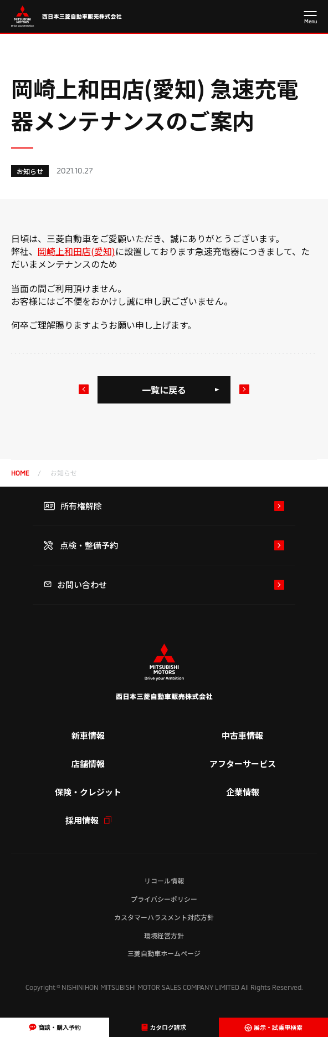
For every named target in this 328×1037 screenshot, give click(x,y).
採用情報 (88, 820)
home (20, 473)
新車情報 (88, 735)
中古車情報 (242, 735)
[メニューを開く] (310, 18)
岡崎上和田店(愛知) (76, 251)
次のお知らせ (243, 389)
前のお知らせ (83, 389)
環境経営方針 (164, 935)
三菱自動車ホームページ (164, 953)
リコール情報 (164, 880)
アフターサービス (242, 763)
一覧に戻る (164, 389)
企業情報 (242, 792)
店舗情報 (88, 763)
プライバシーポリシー (164, 898)
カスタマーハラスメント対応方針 (164, 917)
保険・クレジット (88, 792)
